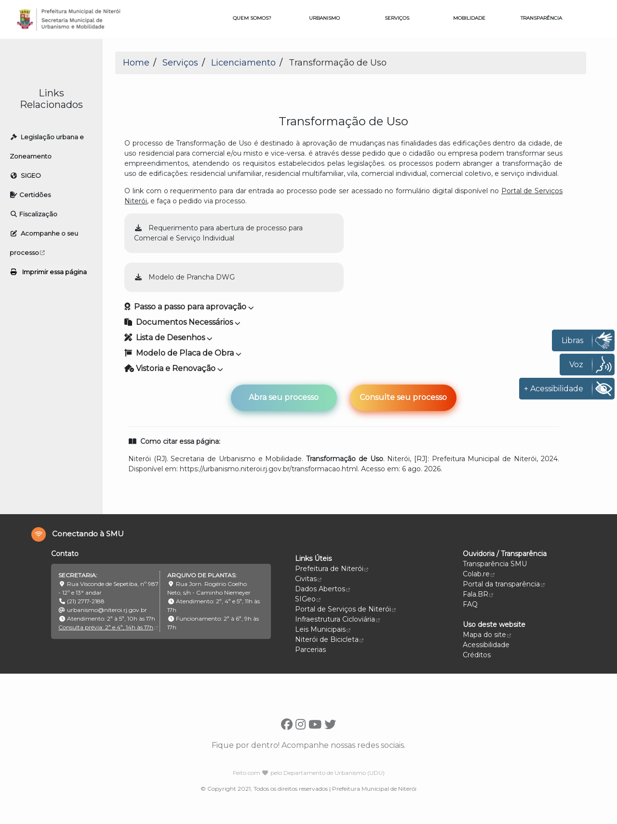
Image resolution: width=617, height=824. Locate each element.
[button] (343, 262)
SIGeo (308, 599)
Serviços (180, 62)
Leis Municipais (322, 629)
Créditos (477, 655)
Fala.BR (478, 594)
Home (136, 62)
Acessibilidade (486, 644)
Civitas (308, 578)
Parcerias (310, 649)
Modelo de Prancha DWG (184, 277)
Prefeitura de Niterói (331, 568)
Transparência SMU (495, 563)
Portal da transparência (504, 584)
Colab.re (479, 574)
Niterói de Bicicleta (329, 639)
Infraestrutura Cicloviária (337, 619)
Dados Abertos (322, 589)
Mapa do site (484, 634)
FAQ (470, 604)
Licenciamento (243, 62)
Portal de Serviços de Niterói (345, 609)
